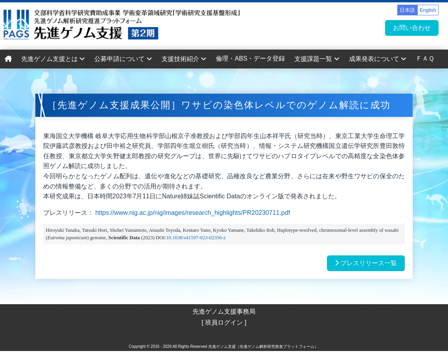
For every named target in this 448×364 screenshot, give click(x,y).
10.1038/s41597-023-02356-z (196, 237)
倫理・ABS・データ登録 (250, 58)
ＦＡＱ (425, 58)
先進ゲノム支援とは (53, 58)
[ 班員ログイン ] (224, 322)
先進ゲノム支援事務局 (224, 311)
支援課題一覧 (316, 58)
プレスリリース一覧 (366, 263)
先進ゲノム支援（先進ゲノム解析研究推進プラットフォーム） (263, 346)
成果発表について (377, 58)
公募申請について (123, 58)
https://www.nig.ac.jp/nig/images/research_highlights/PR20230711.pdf (192, 212)
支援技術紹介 (184, 58)
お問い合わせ (412, 27)
